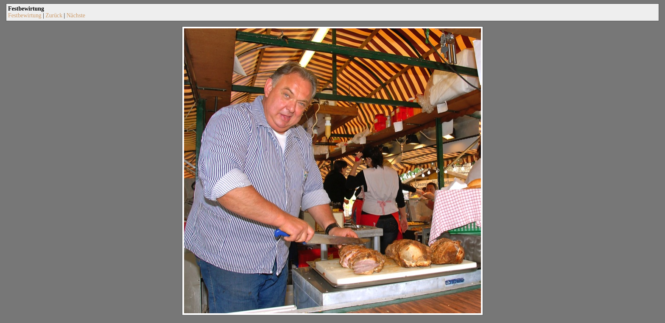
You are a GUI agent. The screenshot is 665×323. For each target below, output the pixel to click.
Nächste (76, 15)
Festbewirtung (25, 15)
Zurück (53, 15)
